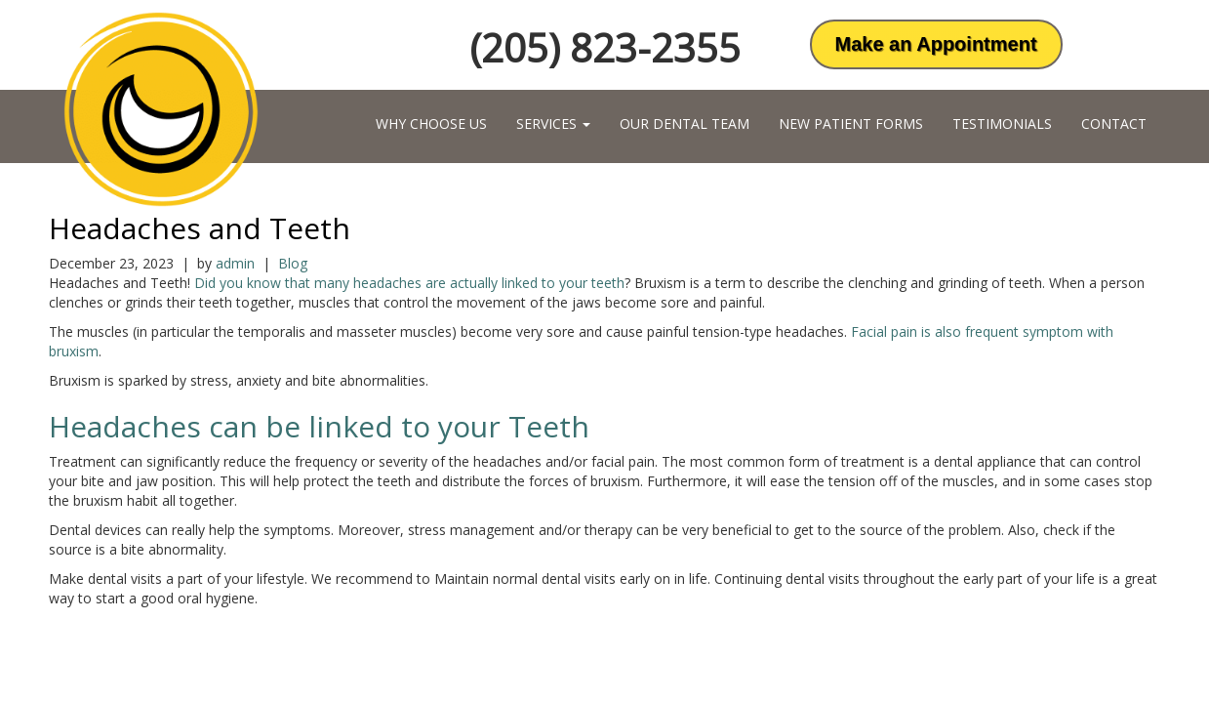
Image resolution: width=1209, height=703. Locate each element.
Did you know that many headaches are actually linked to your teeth (409, 282)
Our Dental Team (684, 123)
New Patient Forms (851, 123)
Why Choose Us (431, 123)
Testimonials (1002, 123)
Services (553, 123)
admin (235, 263)
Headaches (129, 426)
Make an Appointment (936, 44)
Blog (292, 263)
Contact (1114, 123)
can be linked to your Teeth (399, 426)
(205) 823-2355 (605, 47)
